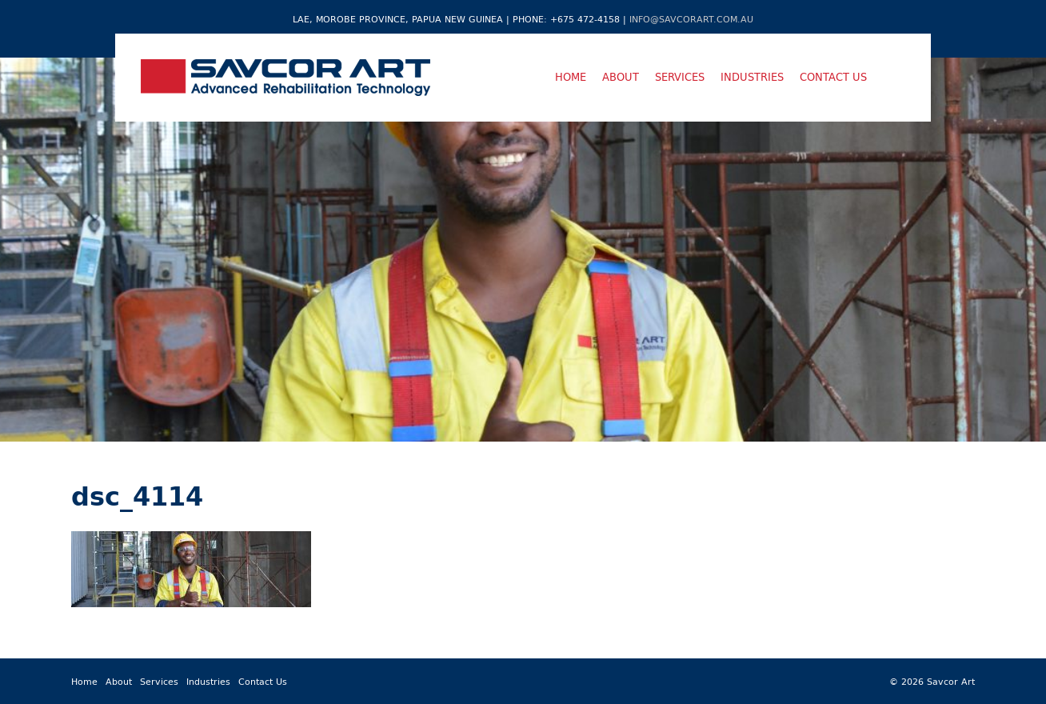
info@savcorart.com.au (691, 19)
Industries (752, 77)
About (620, 77)
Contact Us (833, 77)
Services (680, 77)
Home (570, 77)
